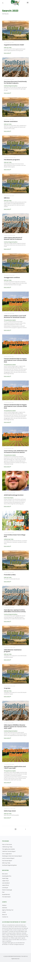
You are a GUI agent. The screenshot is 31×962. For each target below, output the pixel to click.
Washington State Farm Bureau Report (12, 856)
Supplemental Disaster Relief (14, 45)
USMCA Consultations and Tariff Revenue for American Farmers (15, 316)
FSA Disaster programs (12, 160)
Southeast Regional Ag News (9, 865)
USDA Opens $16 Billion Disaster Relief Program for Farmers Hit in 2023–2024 (15, 726)
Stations (4, 905)
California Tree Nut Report (8, 851)
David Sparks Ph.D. (6, 876)
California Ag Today (7, 847)
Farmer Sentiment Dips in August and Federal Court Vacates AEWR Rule (15, 360)
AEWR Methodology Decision (13, 495)
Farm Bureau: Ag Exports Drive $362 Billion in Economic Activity (15, 610)
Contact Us (5, 917)
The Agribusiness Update (8, 849)
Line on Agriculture (7, 853)
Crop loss (7, 688)
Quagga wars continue (12, 277)
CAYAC (4, 912)
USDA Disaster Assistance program (12, 650)
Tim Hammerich (6, 897)
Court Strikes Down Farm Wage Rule (14, 535)
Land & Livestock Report (8, 858)
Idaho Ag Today (6, 863)
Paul (3, 892)
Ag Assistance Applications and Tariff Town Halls (15, 767)
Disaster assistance (11, 121)
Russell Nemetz (6, 894)
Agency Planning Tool (7, 910)
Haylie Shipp (5, 878)
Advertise (4, 907)
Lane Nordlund (5, 883)
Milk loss (7, 198)
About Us (4, 914)
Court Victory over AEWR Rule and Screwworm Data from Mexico (15, 451)
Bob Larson (5, 874)
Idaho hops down (10, 811)
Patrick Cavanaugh (7, 890)
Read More (7, 53)
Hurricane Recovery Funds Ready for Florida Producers (15, 82)
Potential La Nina (10, 575)
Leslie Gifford (5, 885)
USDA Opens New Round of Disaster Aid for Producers (13, 238)
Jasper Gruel (5, 880)
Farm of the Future (7, 844)
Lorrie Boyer (5, 887)
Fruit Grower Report (7, 860)
